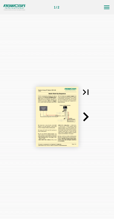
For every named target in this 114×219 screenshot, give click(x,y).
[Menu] (106, 7)
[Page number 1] (56, 7)
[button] (85, 92)
